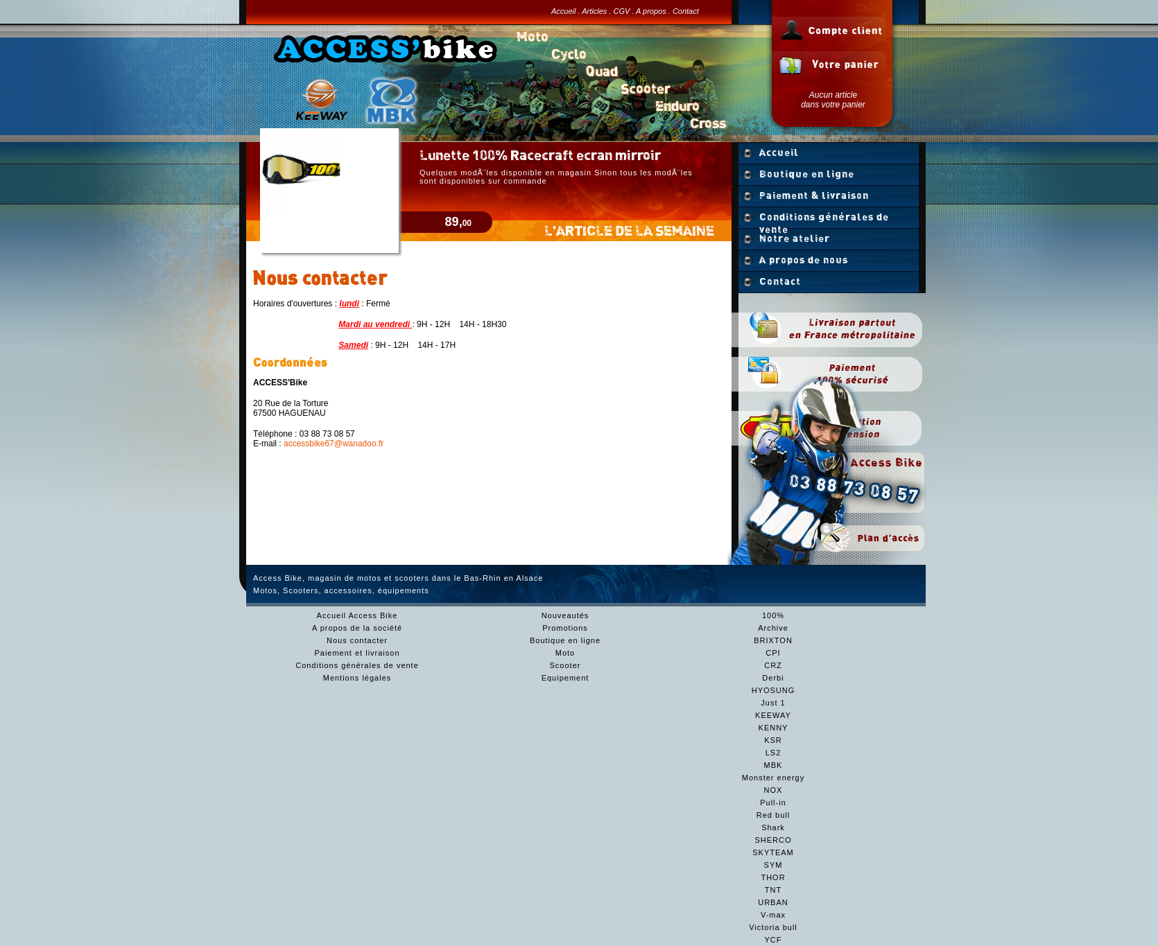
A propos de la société (357, 628)
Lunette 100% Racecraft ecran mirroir (540, 155)
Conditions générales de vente (824, 220)
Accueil (563, 11)
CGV (621, 11)
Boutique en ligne (806, 174)
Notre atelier (794, 238)
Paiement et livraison (356, 653)
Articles (594, 11)
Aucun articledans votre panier (833, 100)
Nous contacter (357, 640)
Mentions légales (357, 678)
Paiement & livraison (814, 195)
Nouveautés (565, 615)
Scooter (565, 665)
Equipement (565, 678)
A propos (651, 11)
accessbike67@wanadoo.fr (333, 443)
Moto (565, 653)
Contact (686, 11)
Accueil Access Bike (357, 615)
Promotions (565, 628)
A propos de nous (803, 260)
